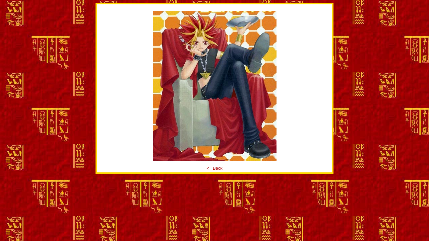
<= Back (214, 168)
